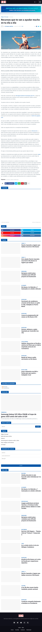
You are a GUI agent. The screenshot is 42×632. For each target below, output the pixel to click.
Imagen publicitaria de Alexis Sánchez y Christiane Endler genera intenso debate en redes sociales (30, 505)
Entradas (4, 386)
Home (12, 629)
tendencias (15, 179)
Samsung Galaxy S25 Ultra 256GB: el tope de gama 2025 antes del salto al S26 (18, 415)
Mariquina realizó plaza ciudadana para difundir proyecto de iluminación (28, 274)
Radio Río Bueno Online (6, 436)
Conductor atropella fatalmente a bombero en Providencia (31, 602)
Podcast (3, 438)
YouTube (17, 629)
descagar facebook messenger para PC (25, 95)
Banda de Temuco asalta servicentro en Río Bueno (29, 358)
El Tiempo (3, 444)
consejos (11, 16)
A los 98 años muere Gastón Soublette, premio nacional (29, 588)
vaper (39, 154)
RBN (23, 627)
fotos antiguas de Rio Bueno (7, 442)
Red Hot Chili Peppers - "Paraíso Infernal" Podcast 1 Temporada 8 (31, 533)
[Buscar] (21, 426)
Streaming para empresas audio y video (10, 440)
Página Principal (4, 16)
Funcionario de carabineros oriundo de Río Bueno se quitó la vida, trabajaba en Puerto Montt (30, 303)
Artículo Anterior (5, 222)
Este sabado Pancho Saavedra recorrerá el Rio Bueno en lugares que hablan (30, 260)
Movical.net (34, 130)
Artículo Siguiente (36, 222)
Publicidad (28, 629)
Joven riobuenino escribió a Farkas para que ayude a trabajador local (29, 373)
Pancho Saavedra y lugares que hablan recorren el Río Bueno (30, 246)
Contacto (23, 629)
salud (11, 179)
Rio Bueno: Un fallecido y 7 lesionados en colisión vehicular (31, 288)
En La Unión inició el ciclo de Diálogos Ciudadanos (30, 546)
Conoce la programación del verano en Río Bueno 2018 (29, 316)
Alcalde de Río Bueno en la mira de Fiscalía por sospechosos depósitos (31, 561)
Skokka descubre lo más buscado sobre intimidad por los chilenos (31, 476)
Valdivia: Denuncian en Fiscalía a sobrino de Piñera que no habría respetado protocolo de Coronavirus (31, 346)
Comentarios (5, 388)
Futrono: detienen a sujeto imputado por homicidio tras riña (30, 331)
